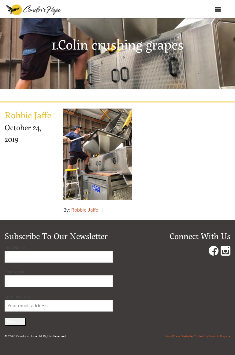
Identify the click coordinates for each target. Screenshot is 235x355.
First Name (15, 247)
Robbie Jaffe (84, 210)
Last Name (14, 272)
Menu (211, 9)
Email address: (59, 303)
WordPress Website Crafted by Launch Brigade (198, 336)
